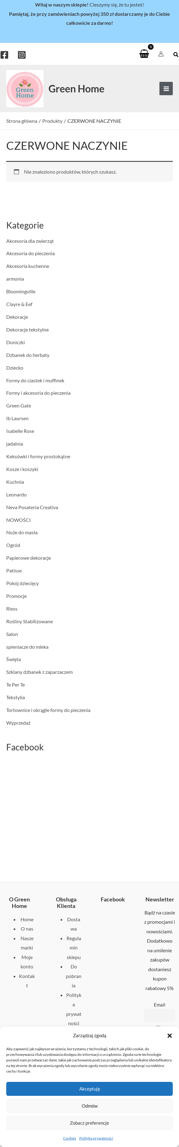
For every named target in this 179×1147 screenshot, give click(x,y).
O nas (27, 928)
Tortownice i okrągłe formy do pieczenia (48, 710)
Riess (11, 608)
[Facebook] (4, 55)
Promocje (16, 596)
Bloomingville (20, 291)
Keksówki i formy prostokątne (38, 456)
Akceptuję (89, 1088)
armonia (15, 279)
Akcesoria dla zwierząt (30, 241)
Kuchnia (15, 482)
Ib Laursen (17, 418)
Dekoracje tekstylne (27, 329)
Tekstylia (15, 697)
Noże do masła (22, 532)
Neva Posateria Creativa (32, 507)
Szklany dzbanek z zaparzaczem (39, 672)
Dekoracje (17, 317)
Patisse (14, 570)
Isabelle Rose (20, 431)
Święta (13, 659)
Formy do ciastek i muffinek (35, 380)
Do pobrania (73, 975)
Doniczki (15, 342)
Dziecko (14, 368)
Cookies (69, 1138)
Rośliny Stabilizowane (29, 621)
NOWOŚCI (18, 520)
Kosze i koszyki (22, 469)
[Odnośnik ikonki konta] (161, 54)
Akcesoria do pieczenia (30, 253)
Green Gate (18, 405)
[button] (170, 1036)
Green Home (76, 88)
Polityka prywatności (96, 1138)
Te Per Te (15, 684)
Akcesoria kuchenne (27, 266)
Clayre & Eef (19, 304)
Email (159, 1004)
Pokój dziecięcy (22, 583)
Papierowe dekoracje (28, 558)
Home (27, 919)
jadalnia (14, 444)
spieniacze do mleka (27, 647)
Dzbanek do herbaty (27, 355)
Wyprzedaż (18, 723)
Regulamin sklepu (74, 947)
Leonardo (16, 494)
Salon (12, 634)
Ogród (13, 545)
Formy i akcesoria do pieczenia (38, 393)
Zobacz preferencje (89, 1123)
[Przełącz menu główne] (166, 88)
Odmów (90, 1106)
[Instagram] (21, 55)
